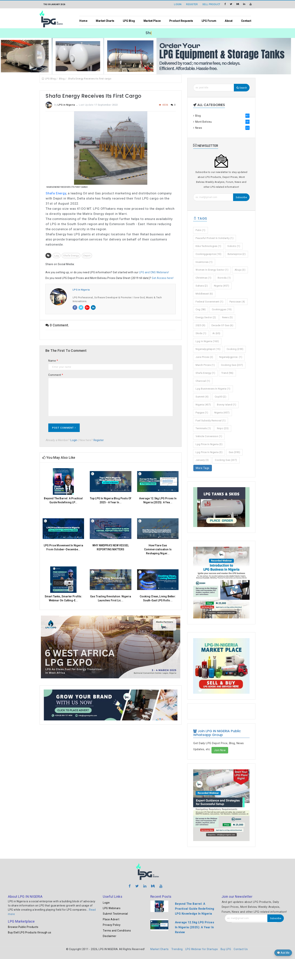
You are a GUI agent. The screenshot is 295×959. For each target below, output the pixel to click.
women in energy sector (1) (212, 269)
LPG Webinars (111, 908)
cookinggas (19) (222, 309)
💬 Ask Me (283, 952)
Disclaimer (109, 936)
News (221, 128)
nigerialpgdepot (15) (208, 349)
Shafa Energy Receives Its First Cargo (67, 187)
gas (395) (234, 452)
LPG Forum (209, 20)
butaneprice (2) (237, 254)
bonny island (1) (226, 404)
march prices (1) (205, 365)
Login (73, 440)
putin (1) (200, 230)
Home (83, 20)
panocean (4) (237, 301)
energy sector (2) (206, 317)
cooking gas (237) (232, 365)
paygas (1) (202, 412)
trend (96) (227, 373)
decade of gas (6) (222, 325)
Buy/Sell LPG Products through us (29, 932)
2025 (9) (200, 325)
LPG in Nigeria (66, 104)
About (229, 20)
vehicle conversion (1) (209, 436)
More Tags (202, 468)
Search (241, 87)
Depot (87, 255)
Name (53, 360)
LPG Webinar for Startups (201, 949)
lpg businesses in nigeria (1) (213, 388)
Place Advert (111, 919)
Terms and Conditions (117, 930)
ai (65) (216, 333)
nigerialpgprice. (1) (230, 357)
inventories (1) (204, 262)
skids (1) (201, 333)
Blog (62, 78)
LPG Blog (129, 20)
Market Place (152, 20)
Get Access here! (162, 278)
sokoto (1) (233, 246)
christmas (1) (203, 277)
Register (99, 440)
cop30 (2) (220, 396)
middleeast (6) (204, 293)
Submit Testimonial (115, 913)
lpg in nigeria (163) (207, 341)
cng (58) (201, 309)
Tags (200, 218)
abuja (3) (240, 269)
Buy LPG (226, 949)
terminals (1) (203, 428)
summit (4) (202, 396)
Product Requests (181, 20)
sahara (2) (202, 285)
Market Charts (105, 20)
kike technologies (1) (208, 246)
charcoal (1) (203, 380)
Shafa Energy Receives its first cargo (90, 78)
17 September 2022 (106, 104)
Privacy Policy (111, 924)
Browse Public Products (23, 926)
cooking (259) (235, 349)
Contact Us (241, 949)
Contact (246, 20)
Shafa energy (71, 255)
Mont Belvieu (221, 122)
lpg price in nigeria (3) (209, 444)
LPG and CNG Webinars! (154, 272)
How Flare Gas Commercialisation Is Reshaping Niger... (158, 549)
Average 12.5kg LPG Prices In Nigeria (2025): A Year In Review (194, 927)
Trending (177, 949)
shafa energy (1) (205, 373)
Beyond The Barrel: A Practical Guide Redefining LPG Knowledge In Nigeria (194, 908)
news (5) (227, 317)
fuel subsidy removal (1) (211, 420)
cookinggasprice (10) (208, 254)
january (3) (202, 460)
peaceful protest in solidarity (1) (214, 238)
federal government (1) (209, 301)
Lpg (56, 255)
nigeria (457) (221, 285)
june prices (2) (204, 357)
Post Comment (64, 427)
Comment (55, 374)
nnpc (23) (223, 428)
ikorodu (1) (224, 277)
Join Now (220, 750)
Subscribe (241, 197)
